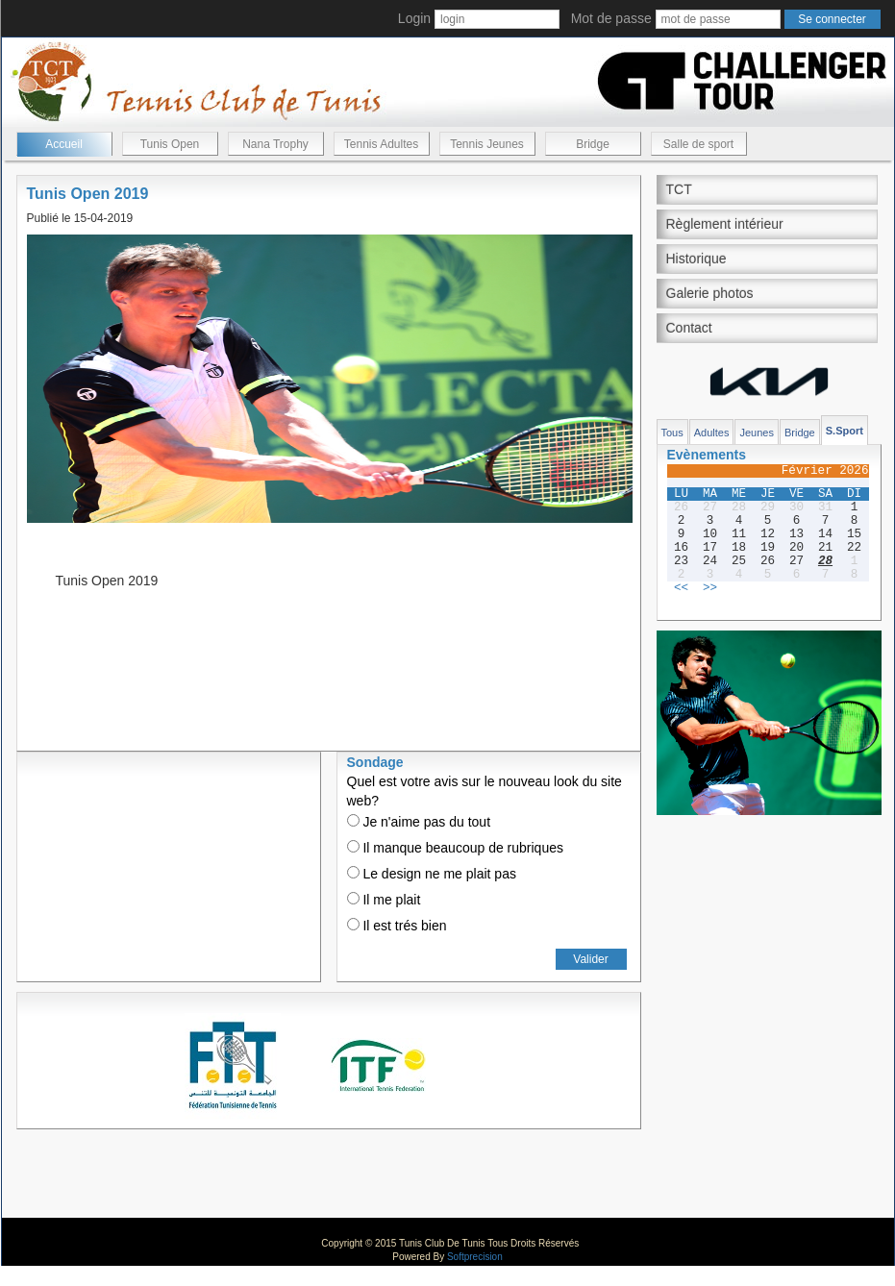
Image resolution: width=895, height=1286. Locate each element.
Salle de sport (698, 144)
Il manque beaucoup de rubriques (455, 847)
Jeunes (756, 432)
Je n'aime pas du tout (419, 821)
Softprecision (475, 1256)
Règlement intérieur (724, 224)
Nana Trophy (275, 144)
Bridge (592, 144)
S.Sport (844, 430)
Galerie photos (710, 293)
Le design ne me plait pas (431, 873)
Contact (689, 327)
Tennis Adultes (381, 144)
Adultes (712, 432)
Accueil (64, 144)
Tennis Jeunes (487, 144)
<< (681, 588)
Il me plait (384, 899)
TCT (679, 189)
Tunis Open (170, 144)
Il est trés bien (397, 925)
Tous (672, 432)
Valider (590, 959)
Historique (696, 258)
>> (710, 588)
